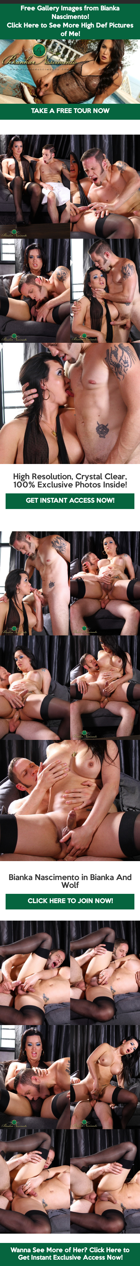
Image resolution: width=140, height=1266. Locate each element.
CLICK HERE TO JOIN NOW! (70, 901)
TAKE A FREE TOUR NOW (70, 111)
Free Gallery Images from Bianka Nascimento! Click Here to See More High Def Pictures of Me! (70, 21)
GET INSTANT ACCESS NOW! (70, 501)
